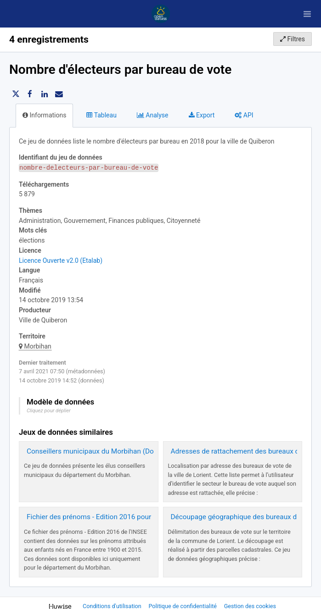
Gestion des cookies (250, 606)
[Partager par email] (58, 94)
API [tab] (244, 115)
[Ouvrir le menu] (307, 14)
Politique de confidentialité (183, 606)
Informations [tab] (44, 115)
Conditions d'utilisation (113, 606)
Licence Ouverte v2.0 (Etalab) (60, 260)
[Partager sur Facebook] (29, 94)
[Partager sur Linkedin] (44, 94)
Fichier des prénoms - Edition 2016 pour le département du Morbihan (134, 517)
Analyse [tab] (153, 115)
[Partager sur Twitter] (15, 94)
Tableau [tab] (101, 115)
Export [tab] (202, 115)
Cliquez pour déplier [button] (49, 411)
